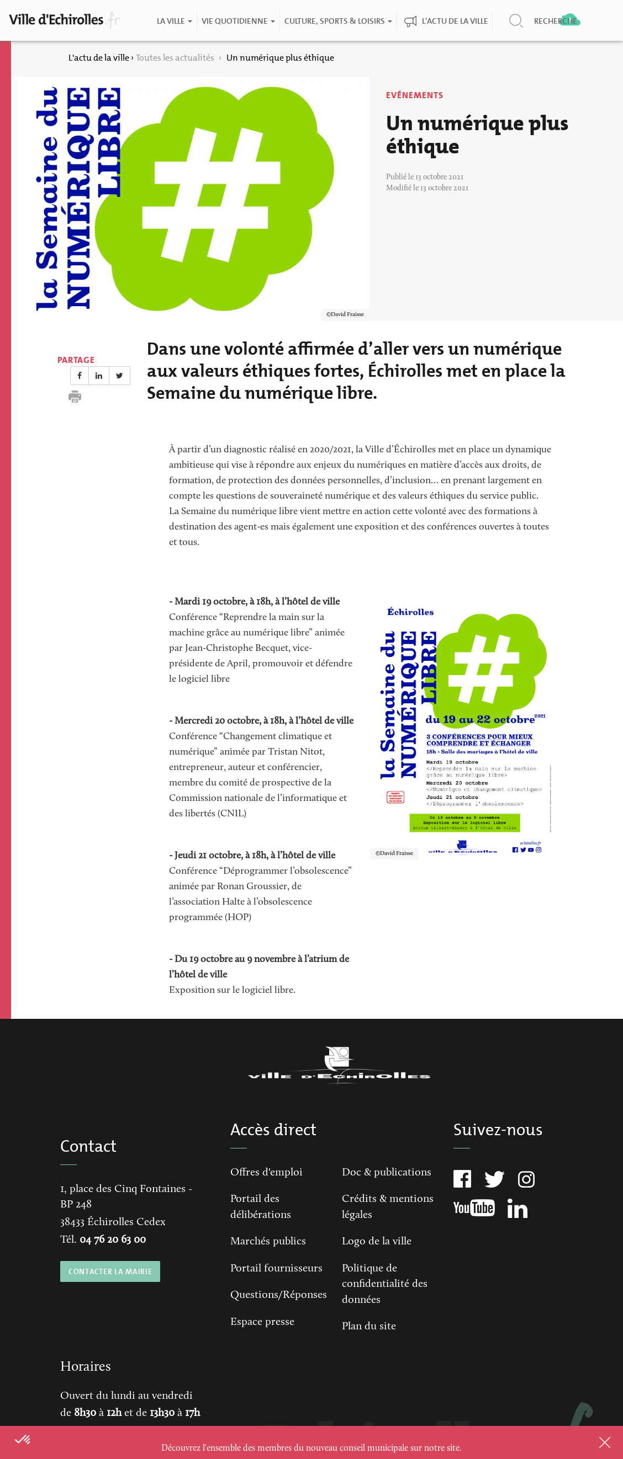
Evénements (415, 95)
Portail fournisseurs (276, 1268)
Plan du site (369, 1326)
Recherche (555, 20)
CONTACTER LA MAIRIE (110, 1271)
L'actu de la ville (454, 20)
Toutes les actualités (176, 57)
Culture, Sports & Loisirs (338, 20)
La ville (174, 20)
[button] (23, 1440)
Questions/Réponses (278, 1295)
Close (590, 1442)
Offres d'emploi (266, 1172)
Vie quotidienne (237, 20)
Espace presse (262, 1322)
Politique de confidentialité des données (384, 1284)
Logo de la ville (376, 1241)
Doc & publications (386, 1172)
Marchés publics (268, 1241)
